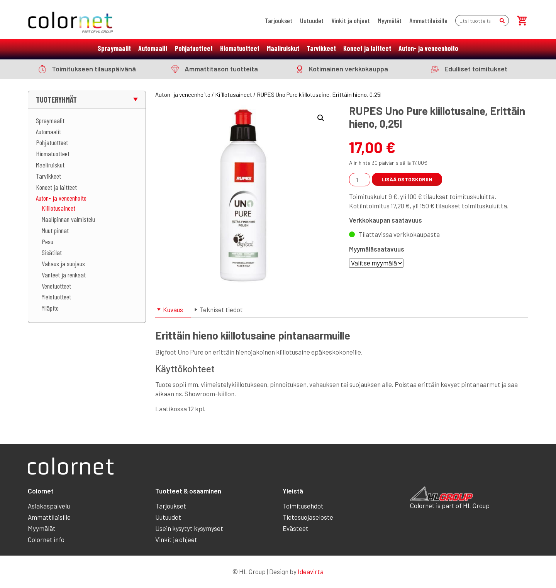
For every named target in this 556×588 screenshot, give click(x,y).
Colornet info (46, 539)
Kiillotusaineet (58, 208)
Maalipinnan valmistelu (68, 219)
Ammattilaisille (428, 20)
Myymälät (390, 20)
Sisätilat (52, 252)
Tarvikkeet (321, 48)
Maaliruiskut (283, 48)
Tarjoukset (278, 20)
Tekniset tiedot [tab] (221, 309)
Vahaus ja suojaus (63, 263)
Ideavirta (311, 571)
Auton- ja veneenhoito (428, 48)
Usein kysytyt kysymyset (189, 528)
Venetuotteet (56, 286)
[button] (321, 118)
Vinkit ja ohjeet (350, 20)
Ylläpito (50, 308)
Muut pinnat (55, 230)
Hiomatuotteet (239, 48)
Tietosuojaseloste (308, 517)
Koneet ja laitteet (367, 48)
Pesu (47, 241)
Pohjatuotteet (194, 48)
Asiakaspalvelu (49, 506)
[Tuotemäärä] (359, 179)
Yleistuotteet (56, 296)
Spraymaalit (114, 48)
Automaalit (153, 48)
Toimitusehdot (303, 506)
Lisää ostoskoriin (406, 179)
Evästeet (296, 528)
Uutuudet (312, 20)
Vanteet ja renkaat (64, 274)
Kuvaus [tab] (173, 309)
